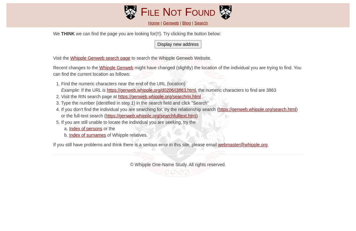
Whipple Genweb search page (100, 58)
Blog (186, 23)
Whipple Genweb (116, 67)
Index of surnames (87, 135)
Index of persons (85, 128)
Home (153, 23)
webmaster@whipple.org (242, 144)
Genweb (171, 23)
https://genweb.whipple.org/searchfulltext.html (151, 115)
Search (201, 23)
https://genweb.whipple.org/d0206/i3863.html (151, 90)
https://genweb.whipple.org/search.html (257, 109)
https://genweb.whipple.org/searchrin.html (159, 96)
